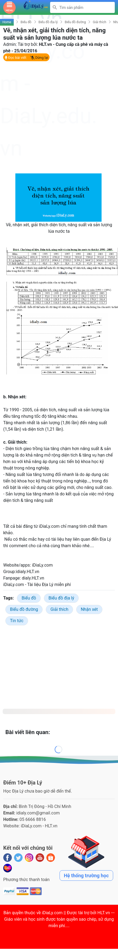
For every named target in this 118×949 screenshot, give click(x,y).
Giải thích (99, 22)
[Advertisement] (56, 117)
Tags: (8, 598)
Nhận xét (89, 609)
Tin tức (16, 620)
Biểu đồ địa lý (48, 22)
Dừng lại (39, 58)
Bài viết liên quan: (27, 732)
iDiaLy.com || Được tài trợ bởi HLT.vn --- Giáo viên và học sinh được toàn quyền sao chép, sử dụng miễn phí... (59, 919)
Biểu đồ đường (75, 22)
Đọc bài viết (15, 58)
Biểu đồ (25, 22)
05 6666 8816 (32, 819)
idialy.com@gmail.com (38, 813)
